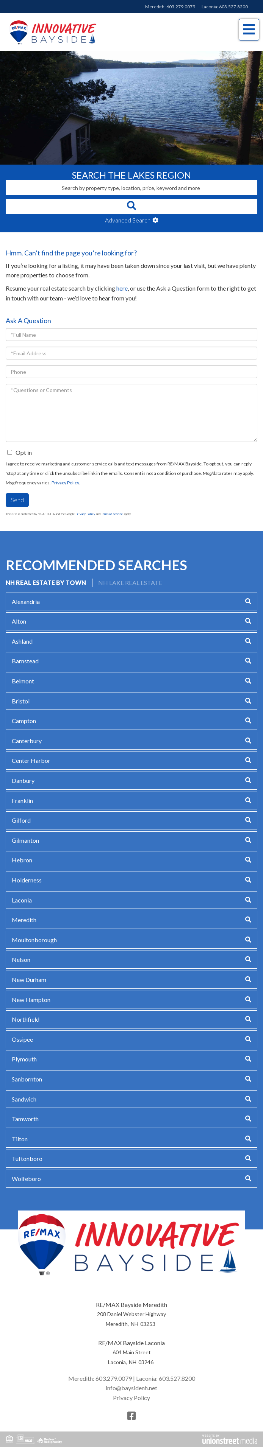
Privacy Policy (65, 482)
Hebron (22, 860)
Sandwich (24, 1099)
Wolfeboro (26, 1178)
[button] (131, 206)
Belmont (23, 681)
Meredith (24, 919)
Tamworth (25, 1118)
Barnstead (25, 660)
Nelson (21, 959)
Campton (24, 720)
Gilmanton (25, 840)
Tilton (20, 1138)
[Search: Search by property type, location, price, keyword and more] (131, 187)
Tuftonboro (27, 1158)
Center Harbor (31, 760)
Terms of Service (112, 514)
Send (17, 499)
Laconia (22, 900)
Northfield (25, 1019)
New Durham (29, 979)
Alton (19, 621)
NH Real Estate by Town (46, 582)
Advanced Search (127, 220)
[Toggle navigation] (249, 29)
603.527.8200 (233, 6)
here (122, 288)
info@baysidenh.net (131, 1387)
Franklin (22, 800)
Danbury (23, 780)
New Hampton (31, 999)
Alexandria (26, 601)
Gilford (21, 820)
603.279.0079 (180, 6)
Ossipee (22, 1039)
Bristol (21, 701)
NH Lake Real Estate (130, 582)
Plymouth (24, 1059)
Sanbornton (27, 1079)
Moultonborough (34, 939)
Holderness (27, 880)
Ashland (22, 641)
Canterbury (27, 740)
